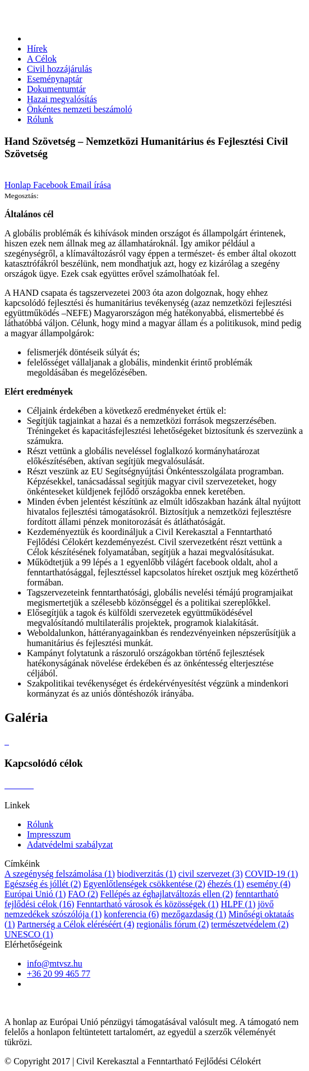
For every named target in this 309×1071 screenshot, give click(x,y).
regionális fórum (172, 924)
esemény (268, 884)
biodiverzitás (146, 873)
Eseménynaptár (54, 79)
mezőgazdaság (193, 914)
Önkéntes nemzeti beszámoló (79, 109)
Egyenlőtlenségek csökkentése (144, 884)
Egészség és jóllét (42, 884)
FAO (83, 894)
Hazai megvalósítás (62, 99)
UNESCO (28, 934)
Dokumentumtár (56, 89)
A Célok (42, 58)
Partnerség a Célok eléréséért (76, 924)
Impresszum (49, 834)
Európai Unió (35, 894)
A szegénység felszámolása (59, 873)
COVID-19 (271, 873)
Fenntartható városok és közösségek (147, 904)
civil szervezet (210, 873)
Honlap (18, 185)
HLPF (238, 904)
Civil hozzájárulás (59, 69)
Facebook (51, 185)
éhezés (225, 884)
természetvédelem (249, 924)
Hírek (37, 48)
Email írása (90, 185)
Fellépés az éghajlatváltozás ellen (166, 894)
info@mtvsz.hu (54, 963)
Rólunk (40, 119)
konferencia (131, 914)
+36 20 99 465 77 (58, 973)
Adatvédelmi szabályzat (70, 844)
